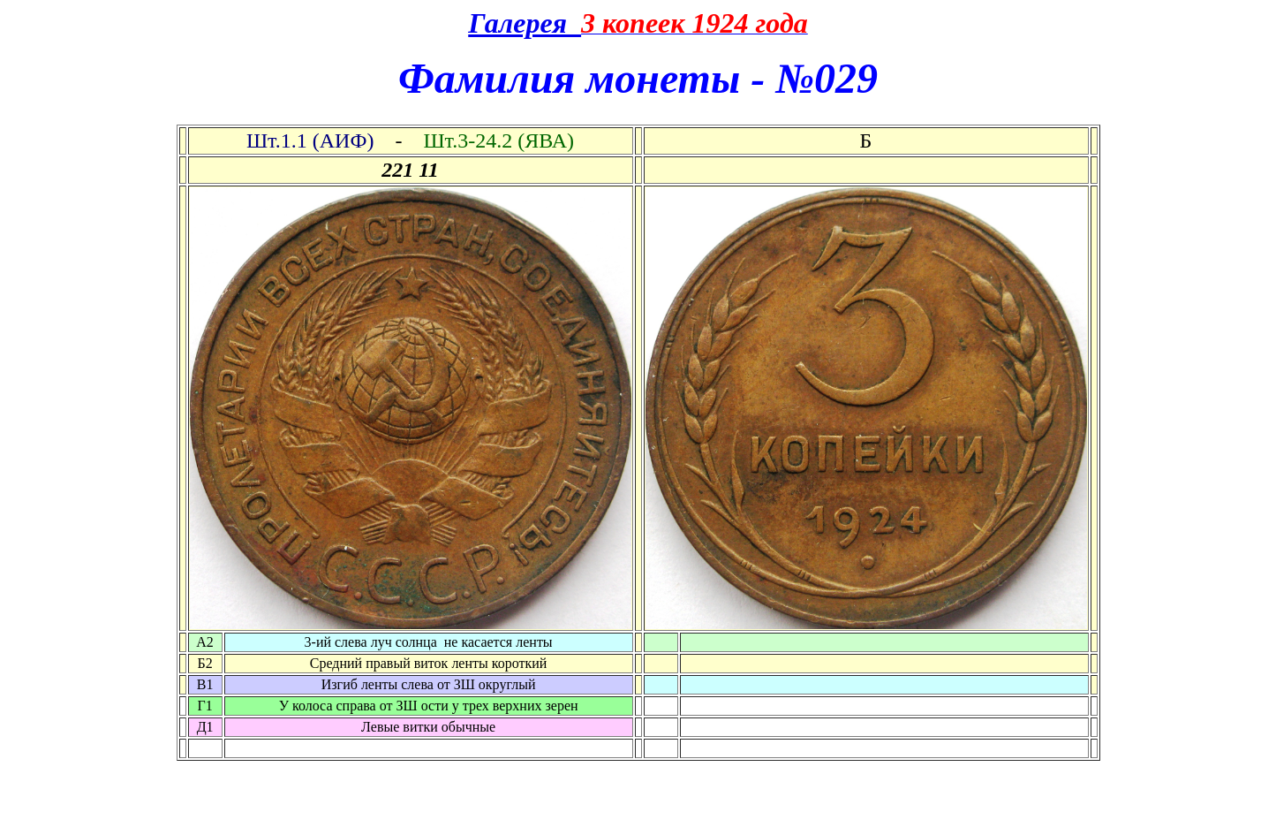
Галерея (524, 23)
